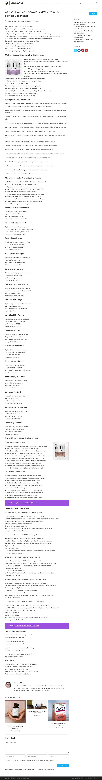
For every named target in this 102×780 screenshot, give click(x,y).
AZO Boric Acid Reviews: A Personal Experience (58, 724)
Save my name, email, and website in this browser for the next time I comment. (30, 760)
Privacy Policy (84, 778)
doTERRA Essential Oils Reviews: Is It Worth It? (37, 712)
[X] (75, 50)
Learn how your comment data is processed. (41, 769)
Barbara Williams (11, 21)
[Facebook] (79, 50)
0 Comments (38, 21)
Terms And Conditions (92, 778)
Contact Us (77, 778)
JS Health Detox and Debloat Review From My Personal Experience (15, 726)
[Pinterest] (82, 50)
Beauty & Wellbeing (25, 21)
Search (75, 11)
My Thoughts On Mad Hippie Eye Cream (27, 625)
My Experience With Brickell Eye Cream (26, 503)
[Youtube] (86, 50)
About (73, 778)
